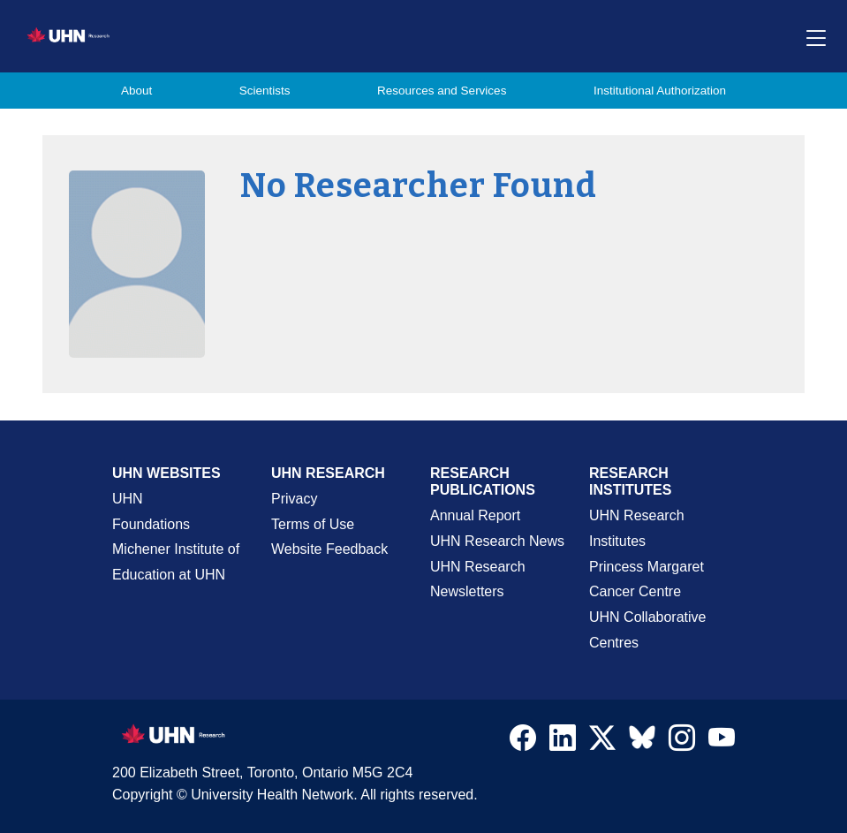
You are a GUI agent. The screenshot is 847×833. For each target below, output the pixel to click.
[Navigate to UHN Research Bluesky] (642, 738)
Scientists (265, 90)
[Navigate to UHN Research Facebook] (523, 742)
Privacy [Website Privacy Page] (294, 498)
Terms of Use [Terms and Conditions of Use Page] (312, 524)
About (136, 90)
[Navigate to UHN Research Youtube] (721, 742)
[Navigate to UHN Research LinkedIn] (562, 742)
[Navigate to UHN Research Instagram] (682, 742)
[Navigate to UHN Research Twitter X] (602, 742)
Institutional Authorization (660, 90)
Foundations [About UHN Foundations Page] (151, 524)
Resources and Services (441, 90)
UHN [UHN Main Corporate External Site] (127, 498)
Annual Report (475, 515)
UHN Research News (497, 541)
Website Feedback (329, 549)
